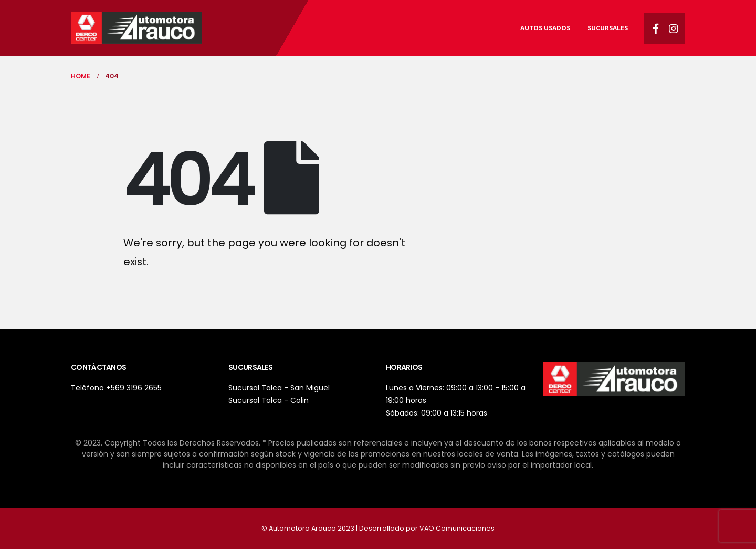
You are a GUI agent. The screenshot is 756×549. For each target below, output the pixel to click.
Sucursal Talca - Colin (268, 400)
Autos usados (545, 28)
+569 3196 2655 (134, 387)
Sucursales (607, 28)
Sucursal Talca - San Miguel (279, 387)
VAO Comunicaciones (457, 528)
